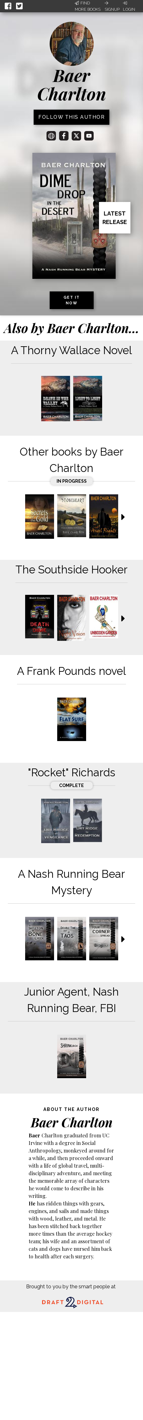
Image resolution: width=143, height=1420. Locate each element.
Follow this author (71, 117)
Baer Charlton (71, 84)
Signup (112, 6)
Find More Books (88, 6)
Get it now (71, 300)
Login (129, 6)
